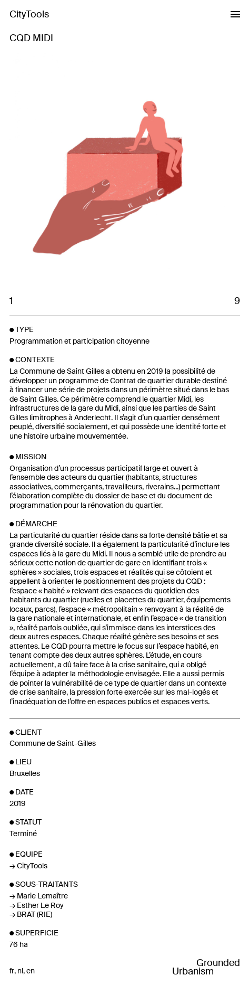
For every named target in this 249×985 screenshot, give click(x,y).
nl (20, 971)
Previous (67, 169)
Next (182, 169)
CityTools (29, 14)
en (30, 971)
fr (11, 971)
